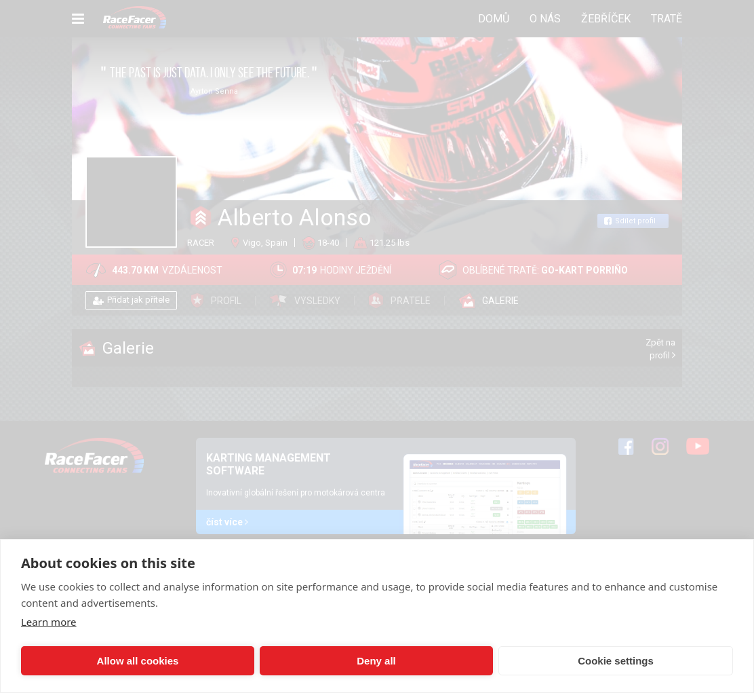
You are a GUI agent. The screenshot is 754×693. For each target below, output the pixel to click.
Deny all (235, 661)
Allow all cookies (90, 661)
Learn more (49, 622)
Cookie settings (380, 661)
